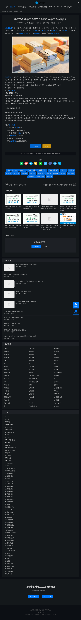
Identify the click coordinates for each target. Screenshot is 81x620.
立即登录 (36, 247)
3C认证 (56, 391)
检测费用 (13, 136)
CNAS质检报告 (9, 433)
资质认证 (26, 34)
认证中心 (56, 370)
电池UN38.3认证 (10, 531)
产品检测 (56, 367)
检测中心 (63, 171)
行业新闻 (7, 554)
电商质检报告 (9, 528)
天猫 (5, 364)
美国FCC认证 (9, 546)
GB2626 (56, 394)
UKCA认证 (8, 461)
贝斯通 (16, 128)
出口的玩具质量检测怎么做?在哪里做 (15, 185)
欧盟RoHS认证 (9, 518)
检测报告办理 (7, 397)
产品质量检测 (58, 397)
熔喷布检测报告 (9, 525)
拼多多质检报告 (42, 7)
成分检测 (64, 31)
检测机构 (37, 34)
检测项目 (45, 31)
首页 (6, 7)
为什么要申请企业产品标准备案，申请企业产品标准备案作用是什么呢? (49, 228)
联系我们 (33, 597)
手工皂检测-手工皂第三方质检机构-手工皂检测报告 (40, 20)
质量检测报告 (55, 34)
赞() (58, 23)
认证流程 (6, 388)
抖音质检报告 (9, 497)
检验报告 (56, 376)
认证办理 (6, 385)
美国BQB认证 (9, 543)
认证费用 (31, 391)
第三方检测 (32, 370)
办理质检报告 (58, 388)
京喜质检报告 (9, 477)
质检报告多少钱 (9, 567)
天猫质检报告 (32, 7)
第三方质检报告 (9, 541)
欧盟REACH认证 (10, 515)
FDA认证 (7, 446)
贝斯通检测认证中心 (35, 376)
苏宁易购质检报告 (10, 551)
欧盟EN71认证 (9, 513)
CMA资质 (15, 171)
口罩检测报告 (9, 487)
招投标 (56, 385)
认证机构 (31, 367)
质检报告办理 (7, 373)
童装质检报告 (9, 536)
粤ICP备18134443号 (40, 613)
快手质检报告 (9, 495)
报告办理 (56, 358)
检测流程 (12, 126)
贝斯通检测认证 (58, 373)
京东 (30, 364)
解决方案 (6, 401)
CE (55, 355)
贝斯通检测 (8, 29)
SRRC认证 (52, 7)
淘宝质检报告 (9, 520)
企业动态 (7, 479)
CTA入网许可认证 (10, 440)
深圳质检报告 (9, 523)
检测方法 (20, 134)
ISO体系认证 (8, 453)
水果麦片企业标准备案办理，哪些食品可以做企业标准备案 (68, 209)
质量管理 (56, 407)
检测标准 (12, 91)
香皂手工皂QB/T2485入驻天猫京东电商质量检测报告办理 (59, 185)
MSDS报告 (8, 456)
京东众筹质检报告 (10, 469)
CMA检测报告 (9, 425)
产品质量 (56, 352)
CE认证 (56, 364)
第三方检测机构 (33, 382)
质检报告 (40, 2)
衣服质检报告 (9, 556)
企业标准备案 (9, 482)
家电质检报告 (9, 492)
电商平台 (6, 376)
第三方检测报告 (9, 538)
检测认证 (31, 355)
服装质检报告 (9, 502)
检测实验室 (7, 404)
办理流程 (6, 370)
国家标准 (31, 358)
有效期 (31, 373)
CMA (21, 34)
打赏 (46, 147)
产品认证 (6, 379)
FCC (30, 401)
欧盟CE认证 (8, 510)
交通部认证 (8, 466)
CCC (5, 382)
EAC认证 (7, 443)
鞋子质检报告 (9, 572)
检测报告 (16, 12)
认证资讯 (7, 559)
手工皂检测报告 (41, 171)
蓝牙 (5, 407)
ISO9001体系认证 (10, 451)
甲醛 (30, 385)
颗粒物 (6, 367)
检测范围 (8, 78)
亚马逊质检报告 (9, 464)
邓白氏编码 (8, 569)
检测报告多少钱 (9, 507)
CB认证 (7, 420)
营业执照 (56, 382)
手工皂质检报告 (53, 171)
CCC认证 (59, 7)
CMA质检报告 (9, 428)
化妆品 (31, 404)
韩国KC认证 (8, 574)
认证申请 (31, 394)
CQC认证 (7, 438)
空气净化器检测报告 (11, 533)
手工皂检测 (33, 31)
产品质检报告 (33, 407)
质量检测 (54, 31)
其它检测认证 (67, 7)
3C (55, 379)
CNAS (56, 361)
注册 (46, 247)
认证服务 (31, 388)
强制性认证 (57, 404)
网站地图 (47, 610)
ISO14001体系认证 (10, 448)
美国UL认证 (8, 549)
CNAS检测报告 (9, 430)
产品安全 (31, 397)
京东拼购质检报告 (10, 471)
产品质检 (56, 401)
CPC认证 (7, 435)
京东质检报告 (22, 7)
